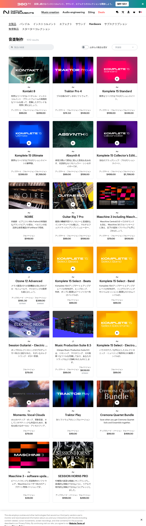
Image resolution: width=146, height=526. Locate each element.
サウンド (81, 24)
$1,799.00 (129, 174)
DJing (91, 12)
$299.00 (40, 113)
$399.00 (23, 174)
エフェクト (65, 24)
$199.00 (111, 113)
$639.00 (85, 370)
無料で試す (122, 4)
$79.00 (111, 238)
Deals (101, 12)
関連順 (124, 47)
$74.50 (67, 113)
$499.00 (111, 174)
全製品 (12, 24)
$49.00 (73, 433)
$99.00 (23, 113)
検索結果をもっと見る (73, 517)
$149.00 (85, 113)
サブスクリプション (115, 24)
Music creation (50, 12)
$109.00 (129, 238)
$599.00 (129, 113)
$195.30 (22, 300)
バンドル (25, 24)
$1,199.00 (41, 174)
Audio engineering (74, 12)
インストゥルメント (44, 24)
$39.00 (29, 497)
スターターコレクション (36, 29)
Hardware (95, 24)
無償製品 (14, 29)
